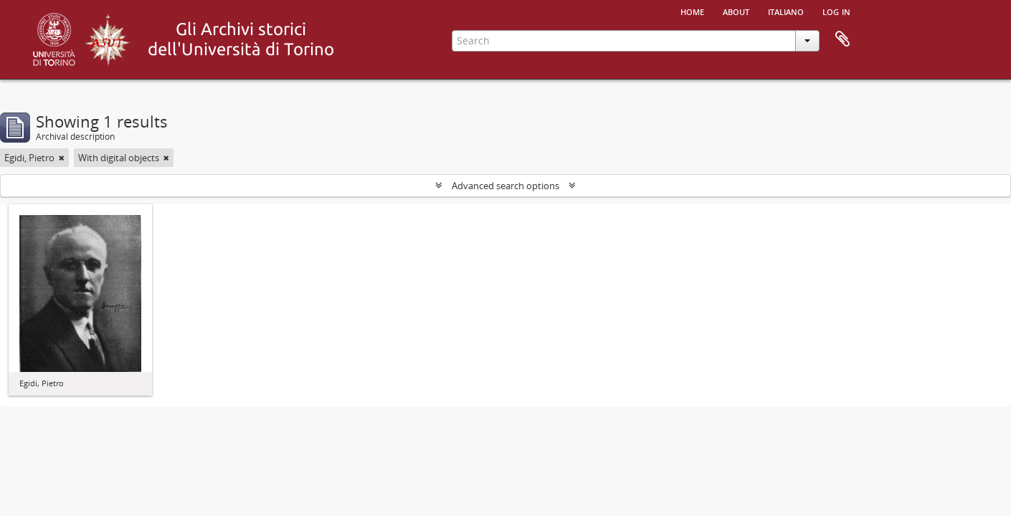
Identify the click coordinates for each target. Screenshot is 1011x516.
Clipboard (842, 39)
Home (692, 11)
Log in (836, 11)
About (736, 11)
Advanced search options (505, 185)
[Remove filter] (62, 157)
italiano (786, 11)
